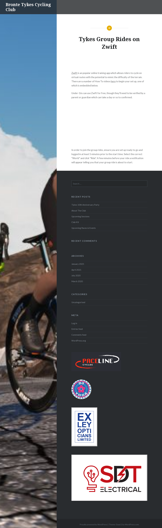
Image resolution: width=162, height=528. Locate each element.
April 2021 (76, 270)
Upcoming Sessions (80, 216)
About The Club (78, 210)
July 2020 (75, 275)
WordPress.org (78, 340)
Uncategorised (78, 302)
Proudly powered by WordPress (93, 524)
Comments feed (78, 335)
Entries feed (77, 329)
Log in (74, 323)
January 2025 (77, 264)
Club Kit (75, 222)
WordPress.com (132, 524)
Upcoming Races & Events (83, 228)
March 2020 (77, 281)
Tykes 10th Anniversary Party (85, 205)
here (113, 81)
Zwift (74, 73)
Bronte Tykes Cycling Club (28, 7)
